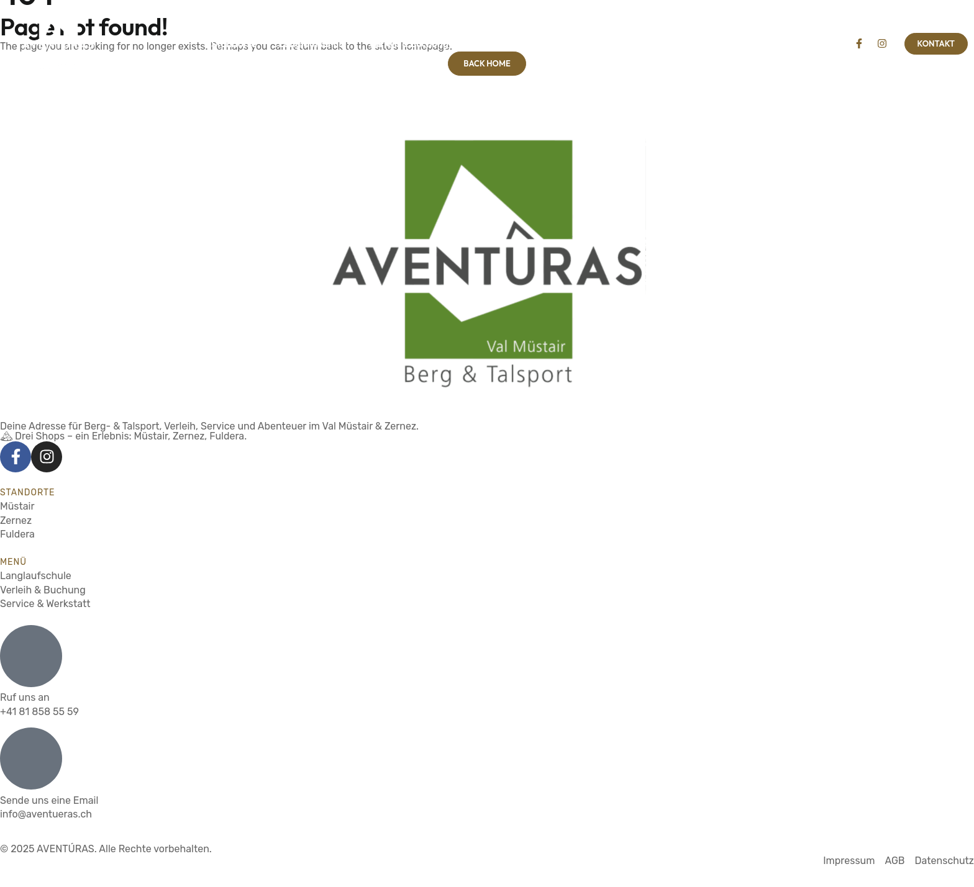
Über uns (720, 43)
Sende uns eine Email (49, 800)
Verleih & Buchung (408, 43)
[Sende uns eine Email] (31, 758)
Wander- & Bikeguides (519, 43)
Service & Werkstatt (634, 43)
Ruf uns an (25, 697)
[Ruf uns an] (31, 656)
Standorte (234, 43)
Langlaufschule (312, 43)
